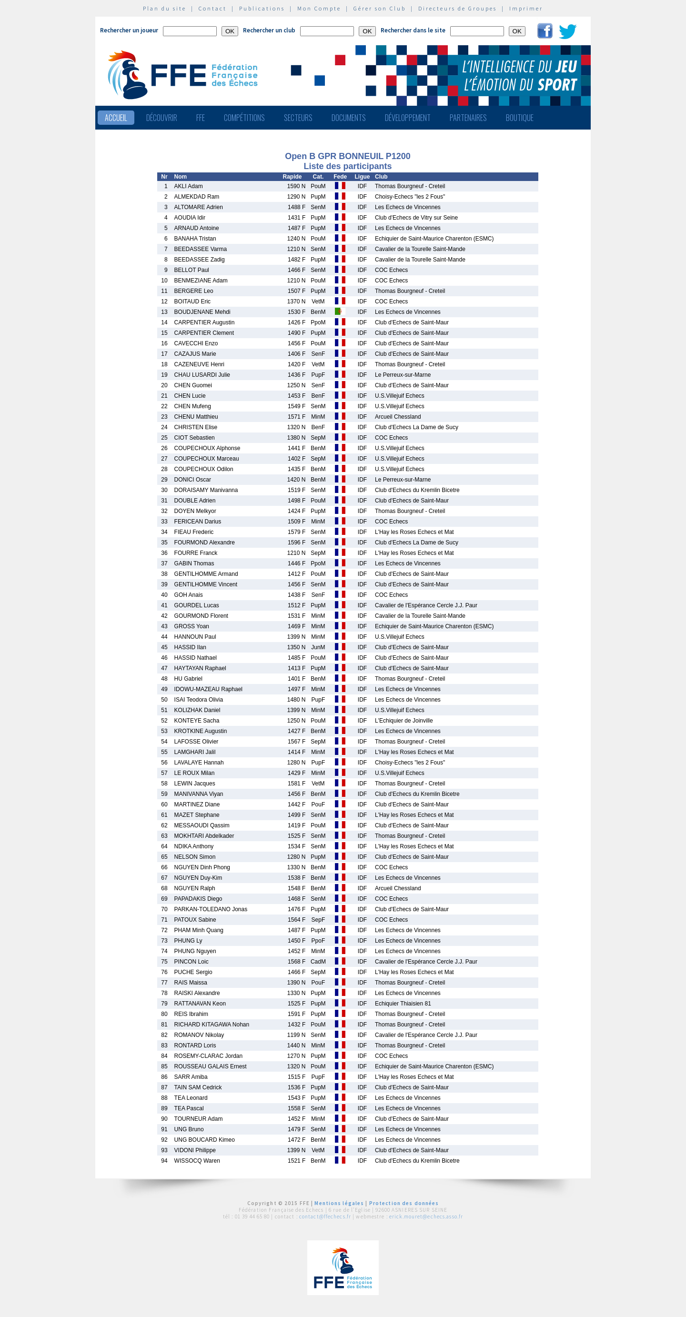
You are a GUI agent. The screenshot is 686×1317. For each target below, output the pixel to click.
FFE (200, 117)
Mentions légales (339, 1203)
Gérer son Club (379, 8)
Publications (262, 8)
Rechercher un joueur (129, 30)
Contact (213, 8)
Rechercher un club (269, 30)
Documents (349, 117)
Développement (408, 117)
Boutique (520, 117)
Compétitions (244, 117)
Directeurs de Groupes (457, 8)
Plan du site (164, 8)
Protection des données (404, 1203)
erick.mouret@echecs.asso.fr (426, 1216)
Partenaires (468, 117)
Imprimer (526, 8)
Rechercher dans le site (413, 30)
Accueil (116, 117)
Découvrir (161, 117)
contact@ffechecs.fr (325, 1216)
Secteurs (298, 117)
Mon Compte (319, 8)
